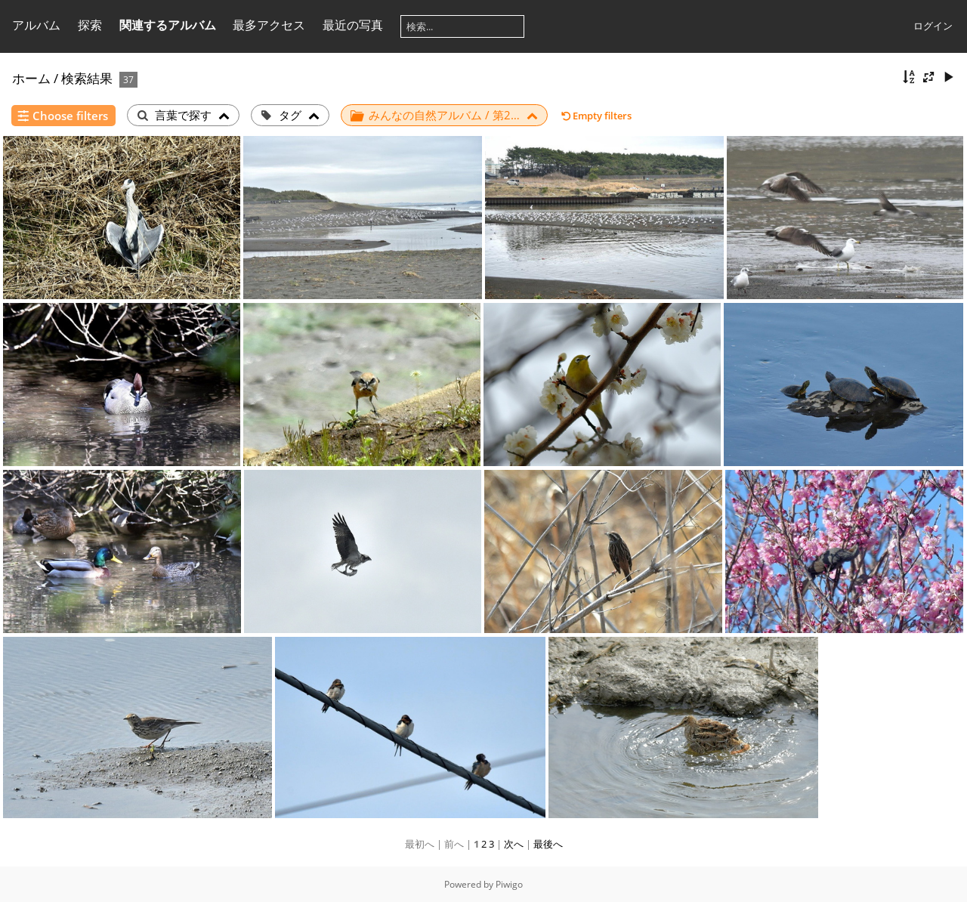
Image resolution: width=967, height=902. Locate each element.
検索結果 (87, 78)
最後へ (548, 844)
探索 (90, 25)
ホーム (31, 78)
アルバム (36, 25)
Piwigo (509, 884)
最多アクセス (269, 25)
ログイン (933, 25)
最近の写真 (353, 25)
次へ (514, 844)
